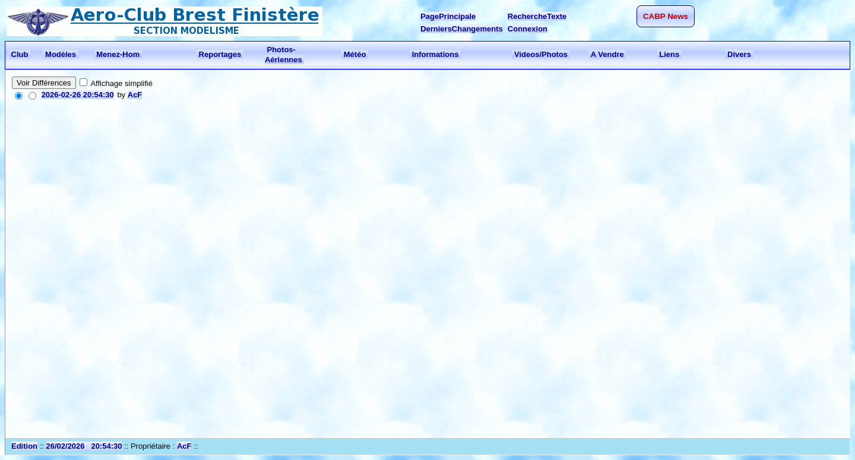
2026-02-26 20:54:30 (78, 94)
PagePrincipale (448, 16)
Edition (24, 446)
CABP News (665, 16)
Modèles (60, 54)
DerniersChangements (461, 28)
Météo (354, 54)
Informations (435, 54)
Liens (669, 54)
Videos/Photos (540, 54)
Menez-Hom (118, 54)
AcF (135, 94)
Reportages (220, 54)
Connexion (527, 28)
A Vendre (607, 54)
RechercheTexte (537, 16)
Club (19, 54)
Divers (739, 54)
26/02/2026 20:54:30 (84, 446)
